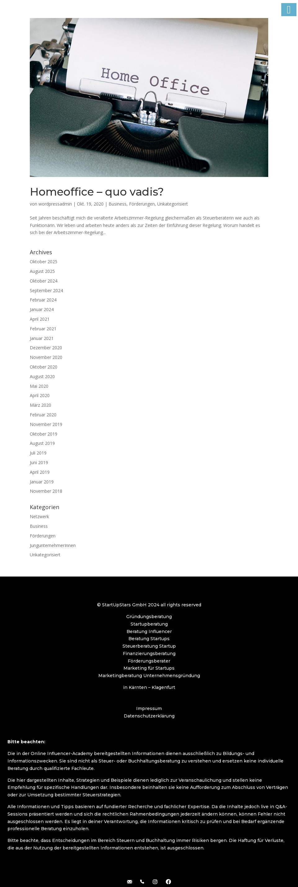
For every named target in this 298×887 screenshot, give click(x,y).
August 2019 (42, 443)
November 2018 (46, 491)
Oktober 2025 (43, 262)
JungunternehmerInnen (53, 545)
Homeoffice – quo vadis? (97, 191)
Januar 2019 (42, 482)
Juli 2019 (38, 453)
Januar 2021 (42, 338)
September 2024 (46, 290)
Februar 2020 (43, 415)
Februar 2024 (43, 300)
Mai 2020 (39, 386)
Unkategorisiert (172, 204)
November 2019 (46, 424)
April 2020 (40, 395)
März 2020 (40, 405)
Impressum (149, 708)
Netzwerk (39, 516)
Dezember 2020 (46, 348)
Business (118, 204)
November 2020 (46, 357)
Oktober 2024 (43, 281)
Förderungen (142, 204)
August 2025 (42, 271)
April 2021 (40, 319)
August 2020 (42, 376)
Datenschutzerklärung (149, 716)
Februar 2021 (43, 329)
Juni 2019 (39, 462)
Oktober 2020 (43, 367)
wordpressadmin (55, 204)
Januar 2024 (42, 309)
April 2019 (40, 472)
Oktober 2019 (43, 434)
